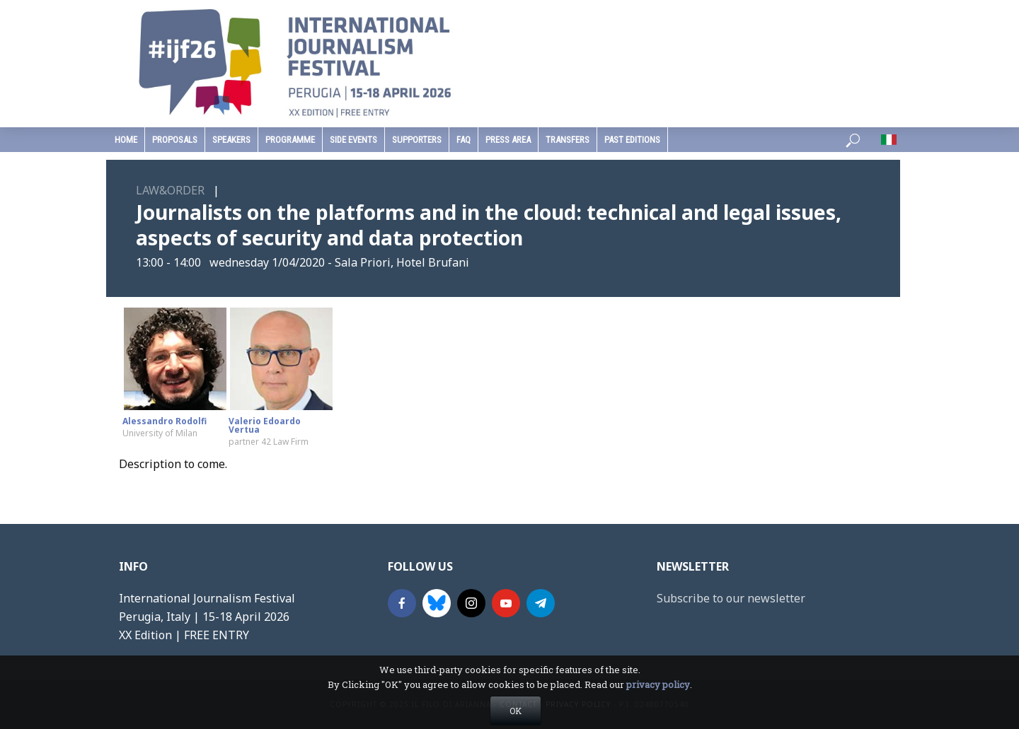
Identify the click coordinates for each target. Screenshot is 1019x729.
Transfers (567, 139)
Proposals (174, 139)
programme (290, 139)
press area (508, 139)
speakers (231, 139)
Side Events (353, 139)
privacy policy (658, 701)
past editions (632, 139)
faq (463, 139)
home (126, 139)
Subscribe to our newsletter (731, 598)
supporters (417, 139)
